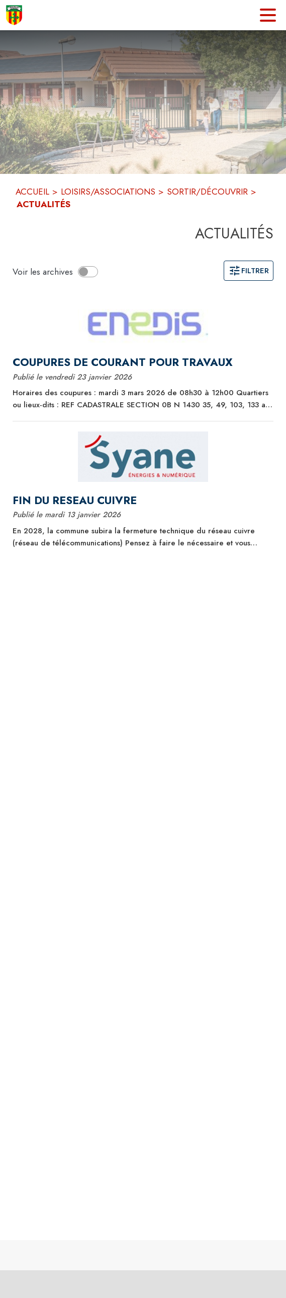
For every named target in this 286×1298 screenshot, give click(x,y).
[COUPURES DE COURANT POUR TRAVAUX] (143, 362)
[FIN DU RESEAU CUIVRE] (143, 500)
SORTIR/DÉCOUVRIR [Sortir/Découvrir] (207, 192)
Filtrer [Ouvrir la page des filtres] (248, 270)
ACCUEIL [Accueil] (32, 192)
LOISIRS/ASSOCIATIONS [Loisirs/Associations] (108, 192)
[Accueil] (14, 15)
